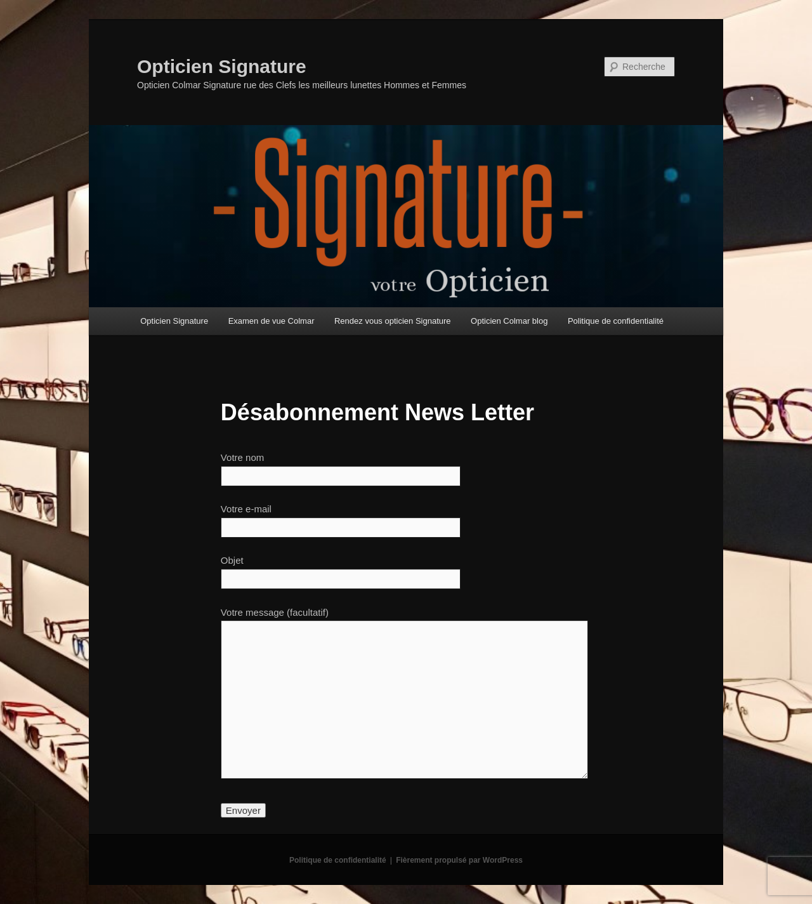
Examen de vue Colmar (271, 321)
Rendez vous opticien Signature (392, 321)
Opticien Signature (221, 66)
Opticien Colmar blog (509, 321)
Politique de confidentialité (616, 321)
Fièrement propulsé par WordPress (459, 860)
